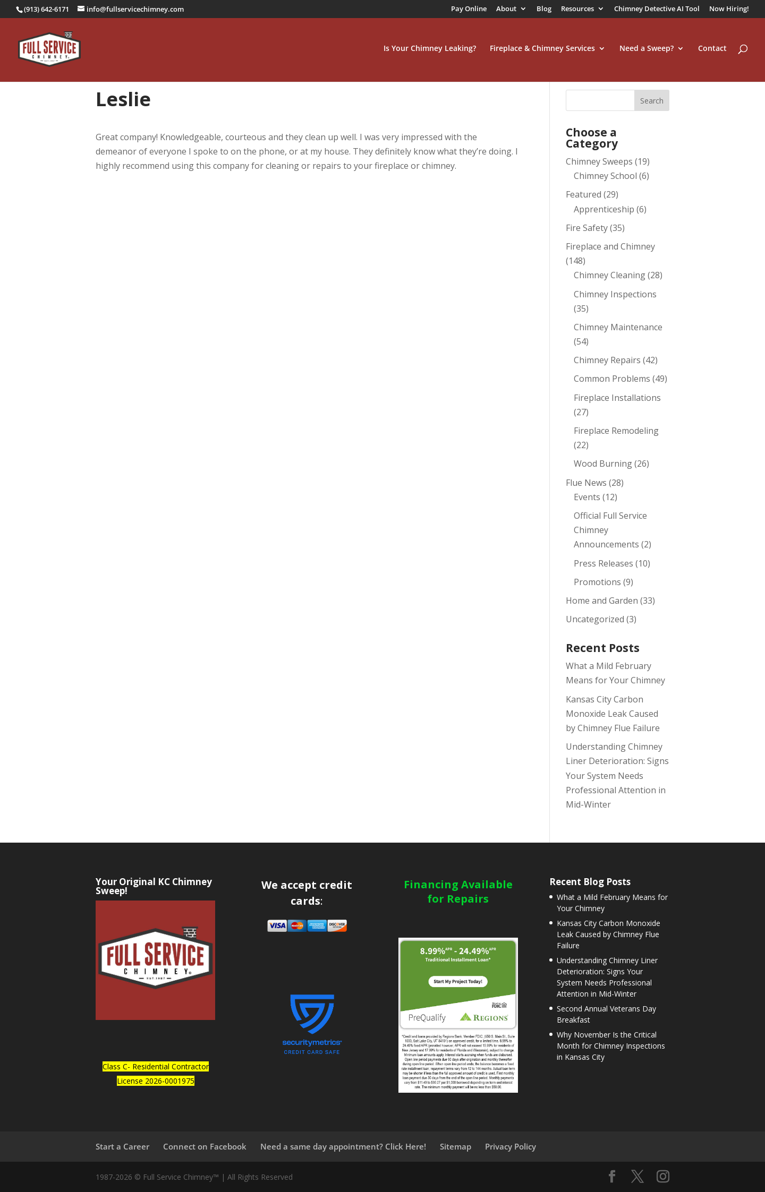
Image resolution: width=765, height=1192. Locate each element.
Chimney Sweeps (599, 161)
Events (587, 497)
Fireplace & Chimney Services (542, 50)
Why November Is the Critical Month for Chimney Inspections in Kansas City (611, 1046)
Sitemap (455, 1146)
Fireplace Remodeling (616, 430)
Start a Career (122, 1146)
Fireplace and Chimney (610, 246)
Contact (712, 50)
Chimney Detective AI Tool (657, 9)
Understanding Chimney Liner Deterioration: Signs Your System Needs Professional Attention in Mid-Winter (617, 775)
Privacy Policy (510, 1146)
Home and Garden (602, 600)
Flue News (586, 482)
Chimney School (605, 176)
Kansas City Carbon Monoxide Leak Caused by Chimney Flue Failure (613, 713)
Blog (544, 9)
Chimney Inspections (615, 294)
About (506, 9)
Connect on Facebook (204, 1146)
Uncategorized (595, 619)
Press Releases (603, 563)
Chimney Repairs (607, 360)
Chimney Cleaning (609, 275)
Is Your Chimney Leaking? (430, 50)
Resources (577, 9)
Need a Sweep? (646, 50)
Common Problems (612, 378)
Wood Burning (603, 463)
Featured (583, 194)
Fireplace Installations (617, 398)
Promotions (597, 582)
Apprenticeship (604, 209)
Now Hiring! (729, 9)
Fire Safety (587, 228)
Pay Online (469, 9)
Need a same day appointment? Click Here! (343, 1146)
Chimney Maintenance (618, 327)
